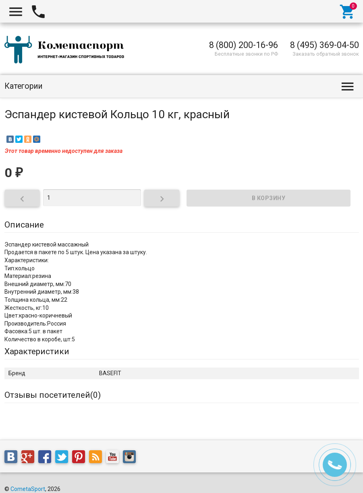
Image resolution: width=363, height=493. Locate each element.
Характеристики (36, 351)
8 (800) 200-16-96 (243, 45)
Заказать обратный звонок (325, 54)
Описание (24, 225)
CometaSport (27, 489)
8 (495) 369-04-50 (324, 45)
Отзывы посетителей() (52, 395)
